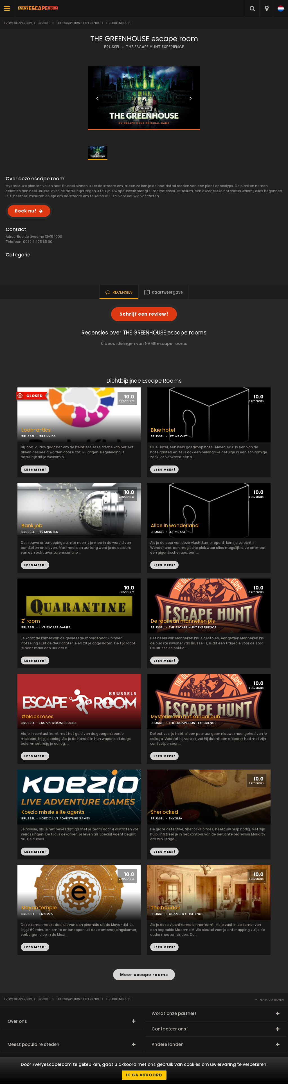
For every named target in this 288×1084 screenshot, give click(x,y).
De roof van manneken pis (183, 621)
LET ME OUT (178, 436)
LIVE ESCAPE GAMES (55, 627)
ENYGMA (175, 818)
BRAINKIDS (47, 436)
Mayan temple (39, 908)
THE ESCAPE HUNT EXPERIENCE (155, 47)
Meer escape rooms (144, 974)
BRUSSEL (112, 47)
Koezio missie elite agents (52, 812)
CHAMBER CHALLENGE (186, 914)
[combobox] (266, 8)
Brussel (44, 23)
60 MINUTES (48, 531)
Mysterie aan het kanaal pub (185, 717)
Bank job (31, 526)
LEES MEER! (164, 469)
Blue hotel (163, 430)
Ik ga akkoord (144, 1075)
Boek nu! (25, 211)
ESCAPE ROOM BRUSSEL (58, 723)
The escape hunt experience (78, 23)
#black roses (37, 717)
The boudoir (165, 908)
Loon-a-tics (36, 430)
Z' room (30, 621)
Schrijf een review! (144, 314)
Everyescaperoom (18, 23)
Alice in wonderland (175, 526)
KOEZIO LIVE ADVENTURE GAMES (64, 818)
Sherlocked (164, 812)
